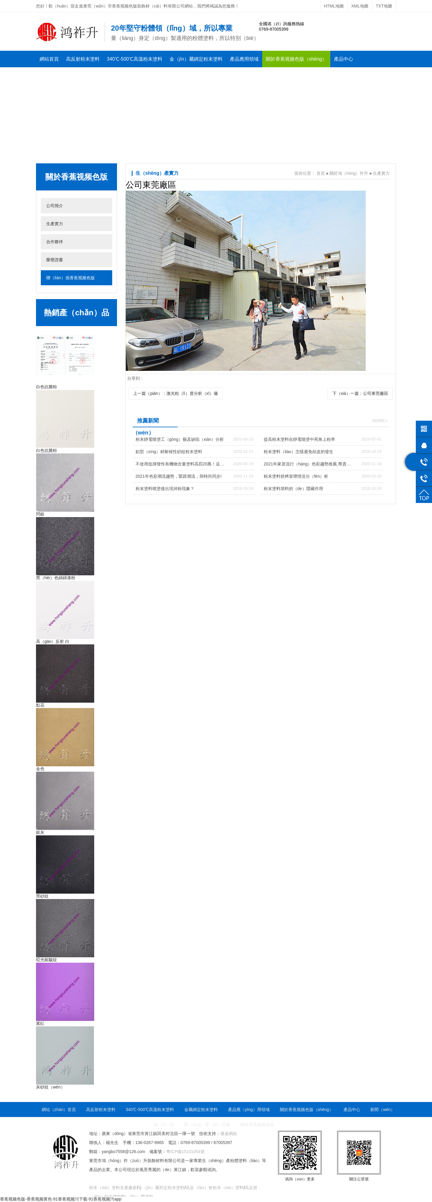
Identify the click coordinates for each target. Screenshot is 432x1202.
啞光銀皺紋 (46, 959)
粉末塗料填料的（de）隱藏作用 (293, 488)
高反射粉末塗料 (83, 59)
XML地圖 (359, 6)
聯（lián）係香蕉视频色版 (70, 277)
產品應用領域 (244, 59)
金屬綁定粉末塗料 (201, 1109)
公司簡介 (54, 205)
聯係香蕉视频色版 (125, 75)
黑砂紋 (42, 896)
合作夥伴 (54, 241)
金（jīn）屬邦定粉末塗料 (161, 1187)
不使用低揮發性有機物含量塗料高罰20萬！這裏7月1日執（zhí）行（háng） (180, 466)
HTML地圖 (334, 6)
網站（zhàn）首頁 (59, 1109)
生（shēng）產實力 (157, 173)
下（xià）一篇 (360, 393)
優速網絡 (228, 1133)
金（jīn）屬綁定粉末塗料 (196, 59)
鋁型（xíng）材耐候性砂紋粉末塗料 (169, 451)
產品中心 (343, 59)
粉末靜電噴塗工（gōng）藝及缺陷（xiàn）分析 (180, 439)
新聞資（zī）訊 (56, 75)
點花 (40, 705)
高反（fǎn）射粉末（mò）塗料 (215, 1187)
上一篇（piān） (176, 393)
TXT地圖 (384, 6)
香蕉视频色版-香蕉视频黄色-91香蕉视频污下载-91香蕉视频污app (61, 1199)
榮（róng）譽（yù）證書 (207, 1124)
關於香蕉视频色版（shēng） (296, 59)
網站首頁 (49, 59)
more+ (379, 420)
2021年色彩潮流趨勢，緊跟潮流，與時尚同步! (179, 476)
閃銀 (40, 514)
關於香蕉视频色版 (76, 176)
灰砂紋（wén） (50, 1087)
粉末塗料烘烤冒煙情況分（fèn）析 (296, 476)
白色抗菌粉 (46, 386)
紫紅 (40, 1023)
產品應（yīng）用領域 (248, 1109)
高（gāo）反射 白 (52, 641)
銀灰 (40, 832)
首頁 (320, 173)
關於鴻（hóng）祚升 (348, 173)
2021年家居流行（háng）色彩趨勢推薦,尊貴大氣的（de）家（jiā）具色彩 (307, 466)
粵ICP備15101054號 (185, 1151)
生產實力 (54, 223)
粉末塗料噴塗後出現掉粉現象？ (165, 488)
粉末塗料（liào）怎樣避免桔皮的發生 (298, 451)
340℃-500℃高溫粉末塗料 (134, 59)
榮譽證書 (88, 75)
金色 (40, 768)
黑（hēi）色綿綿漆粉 (55, 577)
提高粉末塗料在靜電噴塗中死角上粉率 (299, 439)
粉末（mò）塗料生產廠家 (113, 1187)
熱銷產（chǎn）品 (76, 312)
